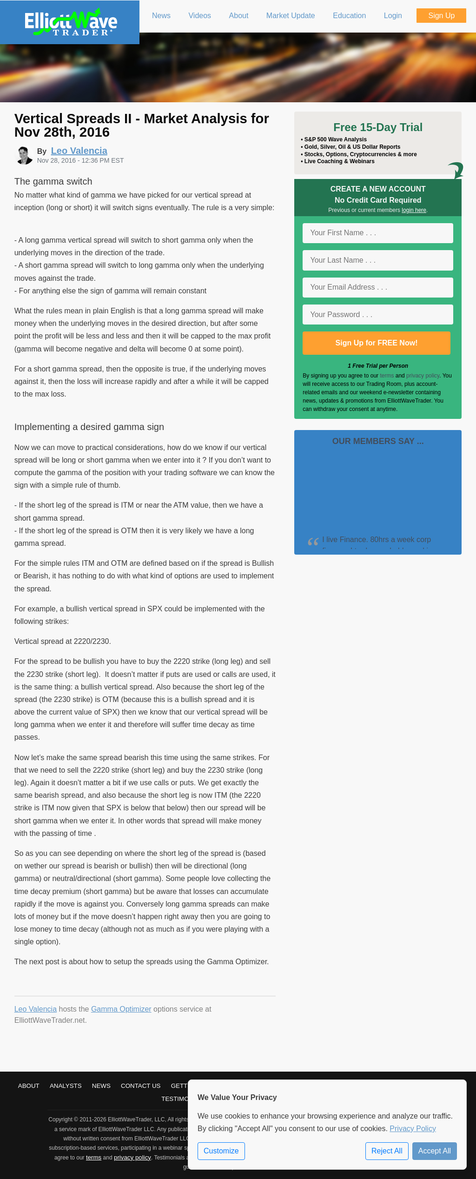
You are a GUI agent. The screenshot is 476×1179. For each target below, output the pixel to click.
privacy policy (422, 375)
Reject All (387, 1151)
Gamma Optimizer (121, 1009)
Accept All (434, 1151)
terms (387, 375)
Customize (221, 1151)
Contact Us (140, 1085)
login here (414, 210)
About (29, 1085)
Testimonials (184, 1098)
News (101, 1085)
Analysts (66, 1085)
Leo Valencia (35, 1009)
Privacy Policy (413, 1129)
